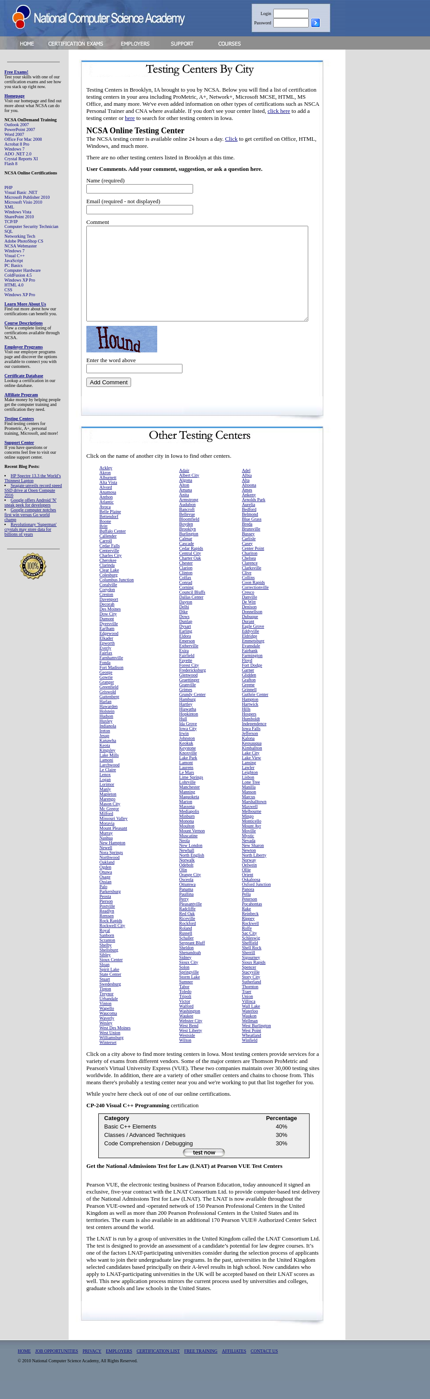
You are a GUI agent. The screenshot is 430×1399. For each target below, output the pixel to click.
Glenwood (188, 693)
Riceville (187, 937)
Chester (186, 581)
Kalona (248, 756)
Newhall (186, 868)
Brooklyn (187, 547)
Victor (184, 1019)
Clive (247, 591)
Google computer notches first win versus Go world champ (30, 514)
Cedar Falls (110, 564)
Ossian (106, 900)
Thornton (250, 1005)
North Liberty (254, 873)
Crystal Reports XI (21, 158)
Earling (185, 649)
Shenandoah (190, 971)
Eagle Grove (253, 644)
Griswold (108, 710)
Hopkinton (188, 732)
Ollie (246, 888)
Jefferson (250, 752)
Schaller (186, 956)
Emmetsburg (253, 659)
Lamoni (106, 778)
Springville (189, 990)
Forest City (189, 683)
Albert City (189, 493)
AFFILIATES (234, 1369)
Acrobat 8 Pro (16, 144)
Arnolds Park (253, 518)
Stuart (105, 997)
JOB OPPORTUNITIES (56, 1369)
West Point (251, 1049)
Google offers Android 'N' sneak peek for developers (30, 502)
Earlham (107, 647)
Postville (107, 924)
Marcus (248, 815)
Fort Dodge (252, 683)
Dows (184, 635)
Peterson (249, 917)
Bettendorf (109, 535)
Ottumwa (187, 902)
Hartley (186, 722)
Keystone (187, 766)
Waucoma (108, 1031)
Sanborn (107, 953)
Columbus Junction (117, 598)
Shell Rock (251, 966)
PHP (8, 187)
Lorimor (107, 802)
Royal (105, 949)
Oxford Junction (256, 902)
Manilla (249, 805)
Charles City (111, 574)
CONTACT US (264, 1369)
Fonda (105, 681)
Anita (184, 513)
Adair (184, 489)
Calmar (185, 557)
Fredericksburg (192, 688)
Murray (106, 851)
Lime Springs (191, 795)
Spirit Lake (110, 987)
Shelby (106, 963)
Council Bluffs (192, 610)
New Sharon (253, 864)
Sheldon (186, 966)
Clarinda (107, 583)
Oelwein (249, 883)
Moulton (186, 844)
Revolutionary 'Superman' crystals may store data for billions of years (30, 529)
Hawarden (109, 725)
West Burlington (256, 1044)
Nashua (106, 856)
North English (191, 873)
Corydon (107, 608)
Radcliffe (187, 927)
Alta (245, 498)
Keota (105, 763)
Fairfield (186, 674)
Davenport (109, 617)
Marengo (108, 817)
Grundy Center (192, 713)
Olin (183, 888)
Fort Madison (112, 686)
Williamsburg (112, 1056)
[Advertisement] (394, 192)
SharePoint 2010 (19, 216)
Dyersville (109, 642)
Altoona (249, 503)
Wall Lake (251, 1024)
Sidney (185, 976)
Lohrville (187, 800)
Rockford (187, 941)
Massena (187, 825)
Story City (251, 995)
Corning (186, 605)
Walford (186, 1024)
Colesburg (109, 593)
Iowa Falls (251, 747)
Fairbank (250, 669)
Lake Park (188, 776)
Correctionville (255, 605)
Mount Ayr (251, 844)
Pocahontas (252, 922)
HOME (24, 1369)
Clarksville (251, 586)
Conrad (185, 601)
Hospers (249, 732)
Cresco (248, 610)
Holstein (107, 729)
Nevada (249, 859)
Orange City (190, 893)
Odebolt (186, 883)
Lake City (251, 771)
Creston (106, 613)
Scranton (108, 958)
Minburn (187, 834)
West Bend (188, 1044)
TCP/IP (11, 221)
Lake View (251, 776)
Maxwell (250, 825)
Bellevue (187, 532)
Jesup (104, 754)
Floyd (247, 678)
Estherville (188, 664)
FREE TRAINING (200, 1369)
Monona (186, 839)
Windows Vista (17, 211)
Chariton (249, 571)
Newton (249, 868)
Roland (185, 946)
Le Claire (108, 788)
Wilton (185, 1058)
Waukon (249, 1034)
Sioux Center (111, 978)
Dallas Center (191, 615)
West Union (110, 1051)
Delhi (184, 625)
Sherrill (248, 971)
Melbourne (251, 829)
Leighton (250, 790)
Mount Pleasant (114, 846)
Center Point (253, 566)
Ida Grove (188, 742)
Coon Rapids (253, 601)
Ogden (106, 885)
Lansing (249, 781)
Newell (106, 866)
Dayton (185, 620)
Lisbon (248, 795)
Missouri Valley (114, 837)
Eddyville (250, 649)
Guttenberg (110, 715)
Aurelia (248, 523)
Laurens (186, 786)
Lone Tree (251, 800)
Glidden (249, 693)
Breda (247, 542)
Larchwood (110, 783)
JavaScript (13, 260)
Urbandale (109, 1017)
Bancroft (187, 528)
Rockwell (250, 941)
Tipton (105, 1007)
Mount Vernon (192, 849)
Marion (185, 820)
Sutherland (251, 1000)
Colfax (185, 596)
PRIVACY (91, 1369)
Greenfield (109, 705)
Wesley (106, 1041)
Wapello (107, 1026)
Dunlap (185, 640)
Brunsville (251, 547)
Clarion (186, 586)
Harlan (106, 720)
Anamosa (108, 510)
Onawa (106, 890)
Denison (249, 625)
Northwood (110, 875)
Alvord (106, 505)
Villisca (249, 1019)
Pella (246, 912)
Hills (246, 727)
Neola (184, 859)
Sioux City (188, 980)
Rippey (248, 937)
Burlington (188, 552)
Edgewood (109, 651)
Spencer (249, 985)
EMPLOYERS (119, 1369)
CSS (8, 289)
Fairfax (106, 671)
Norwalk (187, 878)
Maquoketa (189, 815)
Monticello (251, 839)
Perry (184, 917)
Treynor (107, 1012)
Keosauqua (251, 761)
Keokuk (186, 761)
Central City (190, 571)
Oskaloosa (251, 898)
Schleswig (251, 956)
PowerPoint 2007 (19, 129)
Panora (248, 907)
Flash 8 (10, 163)
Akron (105, 491)
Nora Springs (111, 871)
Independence (254, 742)
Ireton (105, 749)
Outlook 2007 (16, 124)
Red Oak (187, 932)
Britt (104, 544)
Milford (106, 832)
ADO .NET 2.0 (17, 153)
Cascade (186, 562)
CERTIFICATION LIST (157, 1369)
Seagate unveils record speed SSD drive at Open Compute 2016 (33, 490)
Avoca (105, 525)
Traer (246, 1010)
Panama (186, 907)
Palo (104, 905)
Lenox (105, 793)
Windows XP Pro (19, 280)
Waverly (107, 1036)
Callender (108, 554)
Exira (184, 669)
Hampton (250, 717)
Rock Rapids (111, 939)
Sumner (186, 1000)
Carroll (106, 559)
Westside (187, 1053)
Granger (107, 700)
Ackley (106, 486)
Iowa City (188, 747)
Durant (248, 640)
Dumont (107, 637)
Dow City (108, 632)
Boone (105, 539)
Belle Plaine (110, 530)
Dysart (185, 644)
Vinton (106, 1022)
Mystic (248, 854)
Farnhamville (111, 676)
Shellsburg (109, 968)
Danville (249, 615)
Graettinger (189, 698)
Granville (187, 703)
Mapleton (108, 812)
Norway (249, 878)
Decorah (107, 622)
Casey (247, 562)
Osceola (186, 898)
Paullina (186, 912)
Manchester (189, 805)
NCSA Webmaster (20, 245)
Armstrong (188, 518)
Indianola (108, 744)
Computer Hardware (22, 270)
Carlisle (249, 557)
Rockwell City (112, 944)
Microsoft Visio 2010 (23, 202)
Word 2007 (14, 134)
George (106, 690)
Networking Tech (19, 236)
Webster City (190, 1039)
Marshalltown (254, 820)
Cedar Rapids (191, 566)
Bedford (249, 528)
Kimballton (252, 766)
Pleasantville (190, 922)
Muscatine (188, 854)
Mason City (110, 822)
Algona (185, 498)
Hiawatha (187, 727)
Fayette (185, 678)
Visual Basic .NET (21, 192)
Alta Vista (108, 501)
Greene (248, 703)
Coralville (108, 603)
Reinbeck (250, 932)
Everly (106, 666)
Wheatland (251, 1053)
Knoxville (188, 771)
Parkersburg (110, 910)
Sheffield (250, 961)
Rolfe (247, 946)
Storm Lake (189, 995)
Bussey (248, 552)
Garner (248, 688)
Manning (187, 810)
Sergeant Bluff (192, 961)
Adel (246, 489)
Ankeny (249, 513)
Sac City (249, 951)
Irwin (184, 752)
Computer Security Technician (31, 226)
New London (191, 864)
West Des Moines (115, 1046)
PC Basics (13, 265)
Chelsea (249, 576)
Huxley (106, 739)
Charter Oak (190, 576)
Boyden (186, 542)
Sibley (105, 973)
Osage (105, 895)
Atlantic (107, 520)
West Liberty (190, 1049)
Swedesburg (110, 1002)
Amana (185, 508)
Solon (184, 985)
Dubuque (250, 635)
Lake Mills (109, 773)
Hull (183, 737)
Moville (249, 849)
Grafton (249, 698)
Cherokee (108, 578)
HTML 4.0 (13, 284)
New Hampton (113, 861)
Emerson (187, 659)
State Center (110, 992)
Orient (247, 893)
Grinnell (249, 708)
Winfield (249, 1058)
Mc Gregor (109, 827)
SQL (8, 231)
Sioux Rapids (254, 980)
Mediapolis (189, 829)
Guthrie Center (255, 713)
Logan (105, 798)
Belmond (250, 532)
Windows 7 (14, 149)
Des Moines (110, 627)
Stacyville (251, 990)
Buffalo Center (113, 549)
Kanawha (108, 759)
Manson (249, 810)
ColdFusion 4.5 (18, 275)
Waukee (186, 1034)
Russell (185, 951)
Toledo (185, 1010)
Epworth (107, 661)
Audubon (187, 523)
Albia (247, 493)
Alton (184, 503)
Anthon (106, 515)
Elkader (106, 656)
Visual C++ (14, 255)
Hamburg (187, 717)
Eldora (185, 654)
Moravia (107, 841)
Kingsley (108, 768)
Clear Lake (109, 588)
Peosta (105, 914)
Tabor (184, 1005)
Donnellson (252, 630)
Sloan (105, 983)
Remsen (107, 934)
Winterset (108, 1061)
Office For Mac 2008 (23, 139)
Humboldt (251, 737)
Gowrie (106, 695)
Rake (246, 927)
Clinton (186, 591)
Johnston (187, 756)
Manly (105, 807)
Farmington (252, 674)
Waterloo (250, 1029)
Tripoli (185, 1015)
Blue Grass (251, 537)
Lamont (186, 781)
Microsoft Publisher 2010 (27, 197)
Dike (183, 630)
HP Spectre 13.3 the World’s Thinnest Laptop (32, 478)
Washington (190, 1029)
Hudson (106, 734)
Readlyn (107, 929)
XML (9, 207)
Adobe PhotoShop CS (23, 241)
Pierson (106, 919)
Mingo (248, 834)
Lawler (248, 786)
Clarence (250, 581)
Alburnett (108, 496)
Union (247, 1015)
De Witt (249, 620)
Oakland (107, 880)
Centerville (109, 569)
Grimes (185, 708)
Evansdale (251, 664)
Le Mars (186, 790)
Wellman (250, 1039)
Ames (247, 508)
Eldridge (249, 654)
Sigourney (251, 976)
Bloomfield (189, 537)
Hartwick (250, 722)
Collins (248, 596)
